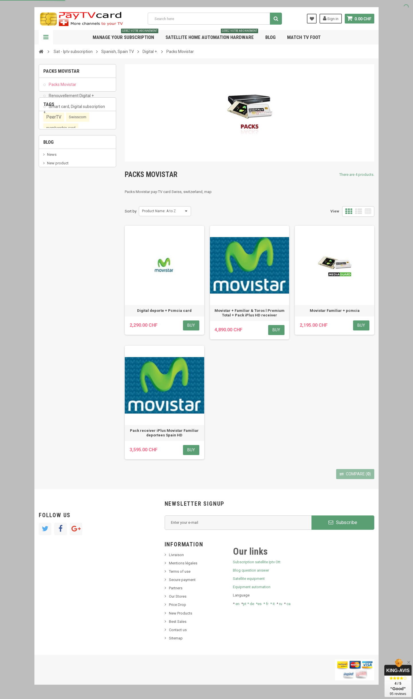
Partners (175, 588)
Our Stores (177, 596)
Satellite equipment (249, 578)
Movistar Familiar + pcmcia (335, 310)
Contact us (178, 630)
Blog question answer (251, 570)
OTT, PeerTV (79, 197)
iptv (90, 186)
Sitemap (176, 638)
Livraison (176, 555)
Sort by (131, 211)
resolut (53, 279)
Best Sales (177, 621)
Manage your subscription (125, 35)
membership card (60, 164)
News (52, 236)
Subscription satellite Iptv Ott (256, 562)
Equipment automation (251, 587)
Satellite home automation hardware (211, 35)
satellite (54, 197)
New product (58, 245)
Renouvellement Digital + (71, 98)
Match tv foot (304, 37)
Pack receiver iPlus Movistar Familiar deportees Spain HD (164, 432)
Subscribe (342, 522)
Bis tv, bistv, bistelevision (67, 262)
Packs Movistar (62, 87)
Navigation (46, 37)
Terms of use (179, 571)
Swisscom (77, 153)
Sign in (330, 18)
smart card (70, 186)
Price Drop (177, 604)
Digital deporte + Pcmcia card (164, 310)
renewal (88, 175)
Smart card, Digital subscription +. (74, 112)
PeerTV (53, 153)
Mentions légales (183, 563)
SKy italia (54, 253)
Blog (270, 37)
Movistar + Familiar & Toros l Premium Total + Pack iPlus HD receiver (250, 312)
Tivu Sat (53, 270)
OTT (50, 186)
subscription (60, 175)
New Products (180, 613)
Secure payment (182, 580)
